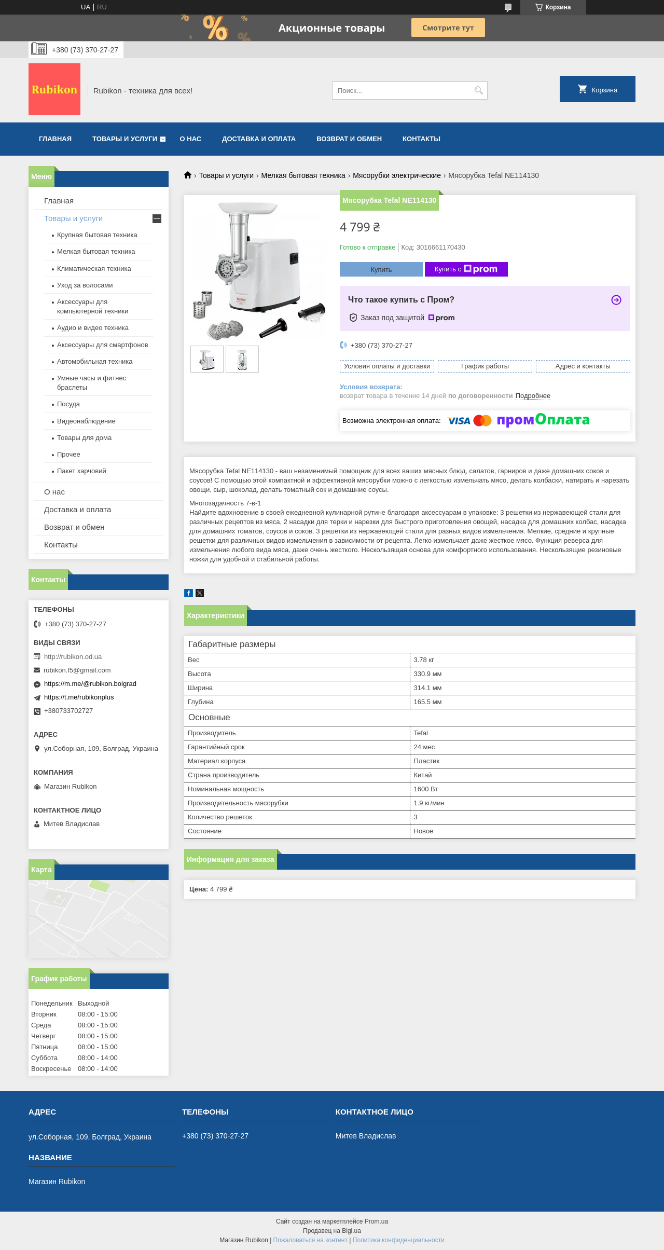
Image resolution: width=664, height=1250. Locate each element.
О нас (191, 139)
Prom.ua (376, 1221)
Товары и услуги (124, 139)
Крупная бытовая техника (97, 235)
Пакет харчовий (81, 471)
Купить (381, 269)
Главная (55, 139)
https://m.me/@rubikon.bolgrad (90, 684)
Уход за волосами (85, 285)
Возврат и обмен (349, 139)
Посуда (68, 404)
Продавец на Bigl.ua (332, 1230)
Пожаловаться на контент (310, 1240)
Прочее (68, 454)
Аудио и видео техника (93, 328)
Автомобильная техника (95, 361)
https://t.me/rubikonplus (79, 697)
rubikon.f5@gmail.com (77, 670)
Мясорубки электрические (397, 175)
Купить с (466, 269)
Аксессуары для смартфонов (102, 345)
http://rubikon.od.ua (73, 657)
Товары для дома (84, 438)
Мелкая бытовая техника (303, 175)
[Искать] (478, 90)
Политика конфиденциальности (399, 1240)
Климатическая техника (94, 268)
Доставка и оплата (259, 139)
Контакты (421, 139)
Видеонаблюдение (86, 421)
